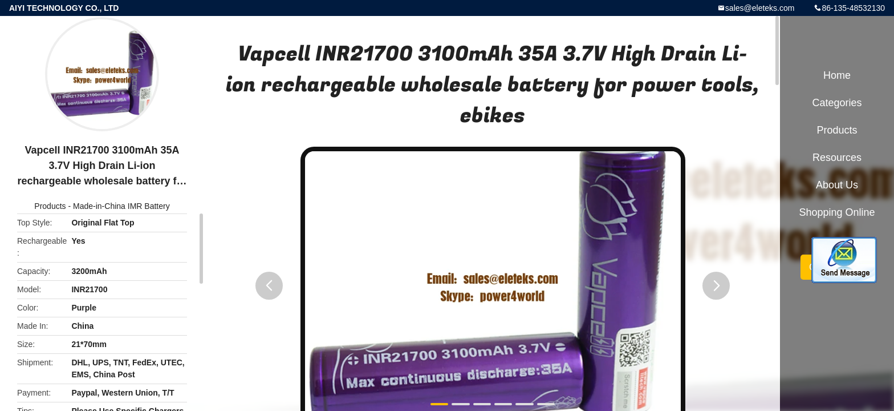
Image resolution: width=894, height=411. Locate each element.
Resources (837, 157)
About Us (837, 185)
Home (837, 75)
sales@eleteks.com (760, 8)
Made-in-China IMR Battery (121, 206)
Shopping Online (837, 212)
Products (50, 206)
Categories (837, 102)
